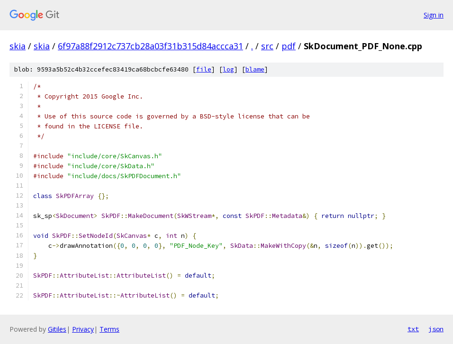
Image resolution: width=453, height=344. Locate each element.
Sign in (434, 14)
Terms (109, 329)
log (228, 69)
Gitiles (57, 329)
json (436, 329)
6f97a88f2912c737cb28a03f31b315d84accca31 (150, 46)
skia (17, 46)
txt (413, 329)
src (267, 46)
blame (254, 69)
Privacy (83, 329)
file (203, 69)
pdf (288, 46)
